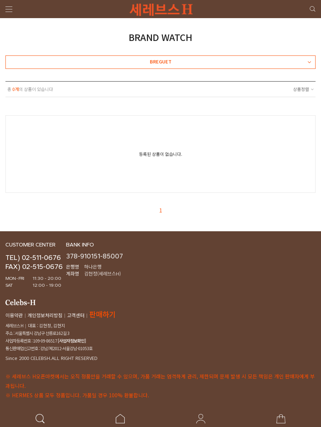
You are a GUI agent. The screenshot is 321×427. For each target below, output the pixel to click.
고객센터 (76, 315)
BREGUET (230, 61)
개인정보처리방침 (45, 315)
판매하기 (102, 314)
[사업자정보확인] (71, 340)
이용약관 (14, 315)
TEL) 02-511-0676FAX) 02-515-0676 (34, 262)
